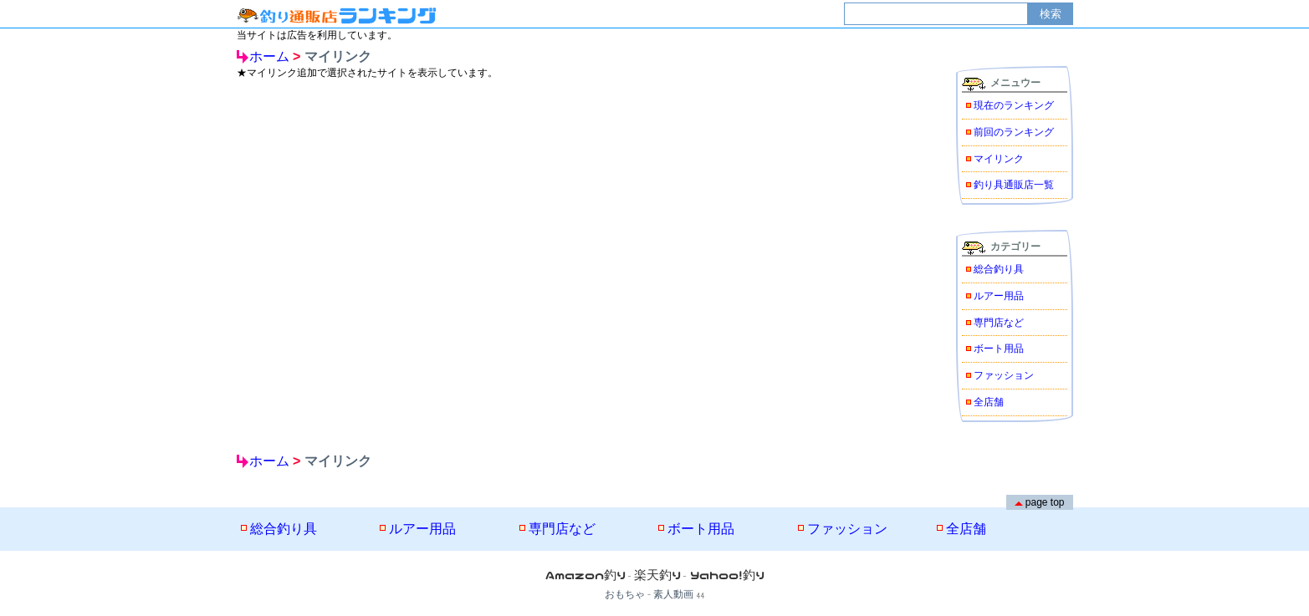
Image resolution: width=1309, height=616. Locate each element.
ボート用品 (999, 348)
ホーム (269, 56)
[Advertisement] (559, 211)
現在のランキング (1014, 105)
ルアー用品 (999, 296)
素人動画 (673, 594)
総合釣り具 (999, 269)
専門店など (999, 322)
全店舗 (989, 402)
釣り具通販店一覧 (1014, 185)
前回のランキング (1014, 132)
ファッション (1004, 375)
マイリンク (999, 159)
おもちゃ (625, 594)
